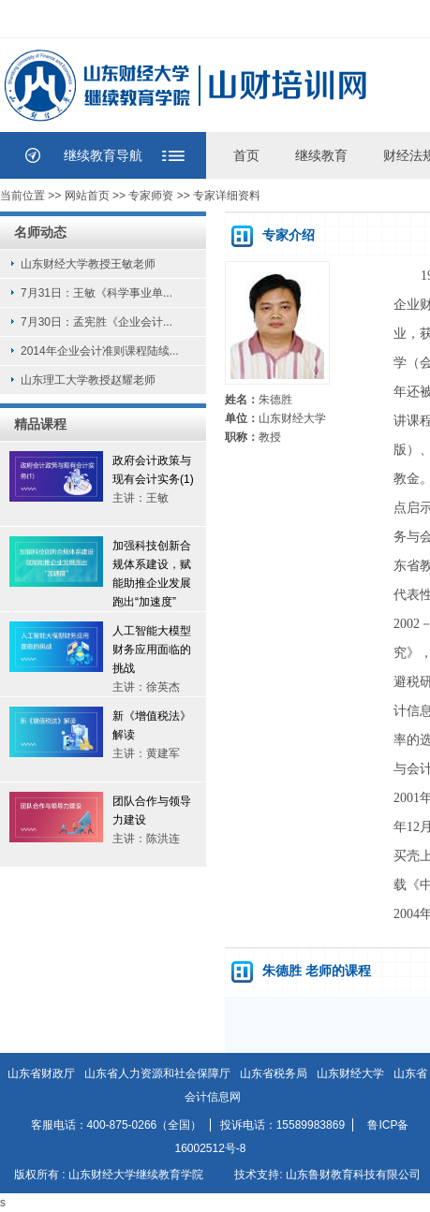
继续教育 (321, 155)
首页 (246, 155)
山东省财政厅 (41, 1073)
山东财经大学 (350, 1073)
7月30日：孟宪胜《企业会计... (96, 322)
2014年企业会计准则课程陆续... (100, 351)
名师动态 (40, 232)
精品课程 (40, 423)
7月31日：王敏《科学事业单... (96, 292)
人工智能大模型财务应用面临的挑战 (151, 649)
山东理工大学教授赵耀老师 (88, 380)
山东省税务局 (273, 1073)
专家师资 (150, 195)
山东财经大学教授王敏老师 (88, 263)
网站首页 (87, 195)
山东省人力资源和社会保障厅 (157, 1073)
